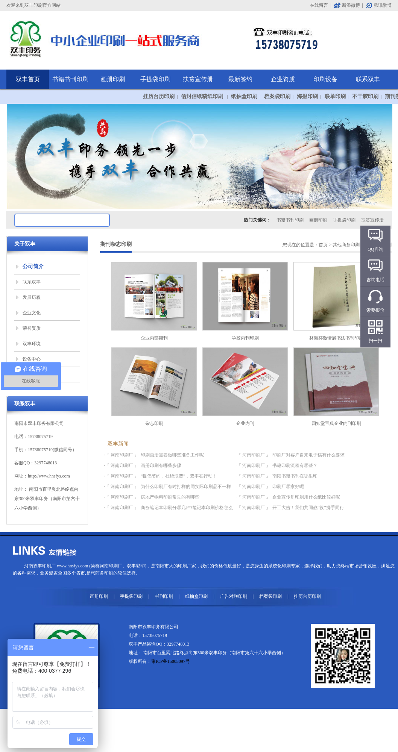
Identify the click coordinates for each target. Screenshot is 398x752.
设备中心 (32, 359)
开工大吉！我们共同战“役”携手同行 (308, 507)
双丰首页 (28, 79)
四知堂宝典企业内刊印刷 (336, 386)
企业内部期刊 (154, 301)
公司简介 (33, 266)
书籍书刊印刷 (70, 79)
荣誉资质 (32, 328)
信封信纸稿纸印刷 (203, 96)
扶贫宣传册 (198, 79)
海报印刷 (307, 96)
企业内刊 (245, 386)
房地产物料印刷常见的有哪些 (170, 497)
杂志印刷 (154, 386)
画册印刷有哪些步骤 (161, 465)
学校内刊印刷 (245, 301)
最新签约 (240, 79)
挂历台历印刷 (159, 96)
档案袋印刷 (277, 96)
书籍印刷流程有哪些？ (294, 465)
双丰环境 (32, 343)
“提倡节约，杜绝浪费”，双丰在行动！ (179, 476)
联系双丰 (368, 79)
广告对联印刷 (233, 596)
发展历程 (32, 297)
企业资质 (283, 79)
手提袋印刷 (155, 79)
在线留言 (319, 5)
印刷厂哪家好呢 (288, 486)
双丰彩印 (136, 566)
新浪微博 (351, 5)
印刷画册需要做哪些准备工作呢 (172, 455)
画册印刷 (113, 79)
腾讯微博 (383, 5)
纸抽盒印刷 (244, 96)
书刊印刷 (164, 596)
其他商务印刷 (346, 244)
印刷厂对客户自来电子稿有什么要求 (308, 455)
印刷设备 (325, 79)
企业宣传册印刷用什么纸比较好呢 (306, 497)
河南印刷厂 (111, 566)
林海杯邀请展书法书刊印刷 (336, 301)
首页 (323, 244)
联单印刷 (335, 96)
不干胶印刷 (365, 96)
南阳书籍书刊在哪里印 (294, 476)
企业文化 (32, 312)
